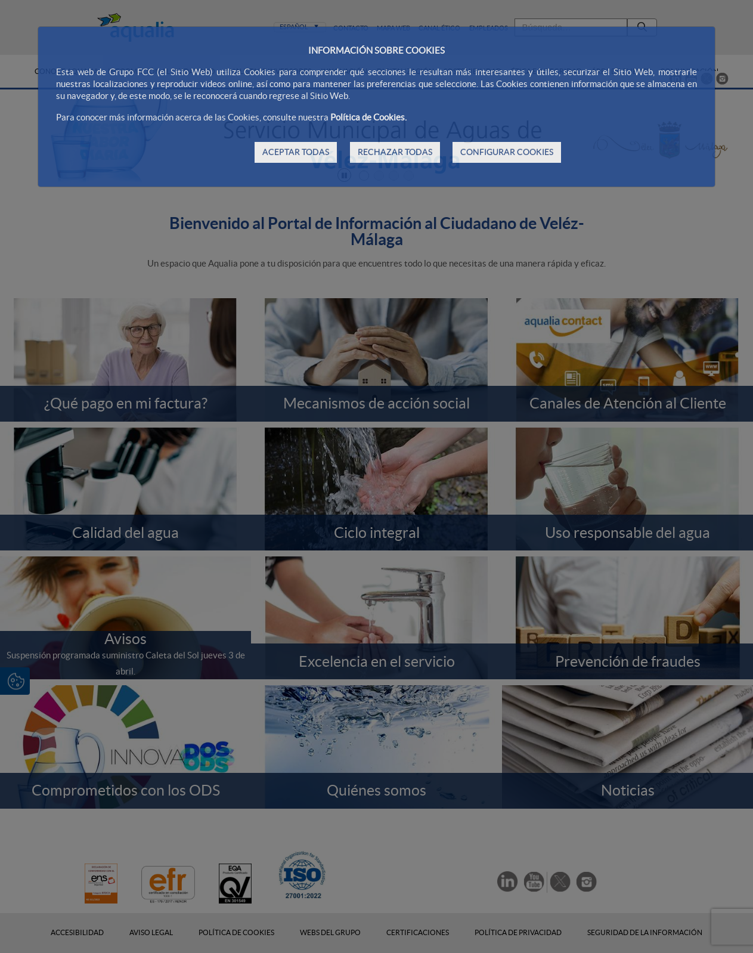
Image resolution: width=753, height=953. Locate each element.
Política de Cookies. (368, 117)
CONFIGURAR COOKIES (506, 152)
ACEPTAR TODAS (295, 152)
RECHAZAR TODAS (395, 152)
